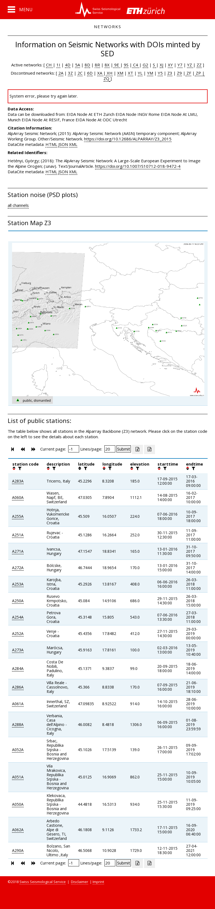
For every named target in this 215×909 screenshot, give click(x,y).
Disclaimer (79, 881)
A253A (18, 584)
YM (150, 73)
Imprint (98, 881)
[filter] (19, 468)
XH (109, 73)
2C (80, 73)
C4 (135, 64)
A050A (18, 804)
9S (126, 64)
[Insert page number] (73, 448)
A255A (18, 516)
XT (130, 73)
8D (87, 64)
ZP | (200, 73)
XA (100, 73)
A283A (18, 481)
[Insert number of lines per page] (109, 448)
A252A (18, 633)
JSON (63, 144)
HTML (51, 144)
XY (170, 64)
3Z (70, 73)
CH (49, 64)
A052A (18, 749)
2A (60, 73)
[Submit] (123, 448)
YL (140, 73)
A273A (18, 649)
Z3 (169, 73)
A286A (18, 687)
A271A (18, 551)
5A (77, 64)
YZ (190, 64)
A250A (18, 600)
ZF (188, 73)
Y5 (160, 73)
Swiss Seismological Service (42, 881)
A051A (18, 776)
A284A (18, 668)
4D (67, 64)
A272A (18, 567)
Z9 (179, 73)
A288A (18, 724)
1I (58, 64)
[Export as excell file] (137, 449)
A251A (18, 534)
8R (97, 64)
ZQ (106, 78)
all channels (18, 205)
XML (73, 144)
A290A (18, 850)
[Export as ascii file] (149, 449)
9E (116, 64)
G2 (145, 64)
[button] (20, 9)
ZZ (199, 64)
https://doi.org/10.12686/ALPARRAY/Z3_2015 (127, 139)
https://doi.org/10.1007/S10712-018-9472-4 (137, 166)
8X (107, 64)
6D (90, 73)
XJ (161, 64)
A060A (18, 497)
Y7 (179, 64)
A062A (18, 829)
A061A (18, 703)
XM (120, 73)
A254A (18, 617)
